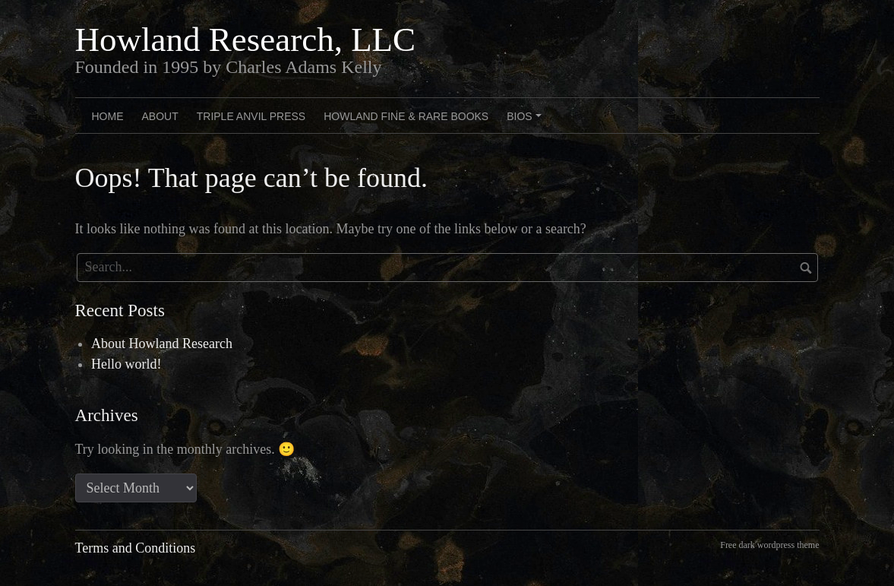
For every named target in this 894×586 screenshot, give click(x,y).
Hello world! (126, 364)
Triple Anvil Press (251, 116)
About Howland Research (161, 343)
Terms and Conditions (135, 548)
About (160, 116)
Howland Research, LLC (245, 40)
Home (108, 116)
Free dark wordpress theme (769, 545)
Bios (526, 121)
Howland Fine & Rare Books (406, 116)
